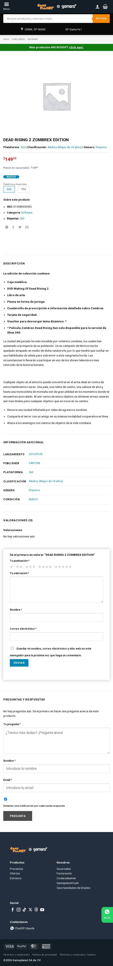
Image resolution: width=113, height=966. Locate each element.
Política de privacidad (44, 954)
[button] (105, 6)
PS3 (23, 189)
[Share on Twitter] (20, 227)
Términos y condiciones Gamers (78, 954)
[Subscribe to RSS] (36, 910)
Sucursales (64, 868)
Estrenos (15, 878)
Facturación (64, 873)
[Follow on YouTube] (42, 910)
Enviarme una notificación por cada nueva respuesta (34, 805)
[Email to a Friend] (27, 227)
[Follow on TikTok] (24, 910)
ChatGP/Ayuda (22, 928)
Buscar (101, 18)
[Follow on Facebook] (13, 910)
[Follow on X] (30, 910)
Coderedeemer (66, 878)
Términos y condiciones (16, 954)
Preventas (16, 868)
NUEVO (33, 499)
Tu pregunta (12, 724)
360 (23, 147)
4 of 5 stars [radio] (44, 567)
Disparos (101, 147)
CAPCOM (34, 463)
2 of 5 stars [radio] (18, 567)
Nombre (16, 609)
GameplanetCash (68, 883)
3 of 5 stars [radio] (30, 567)
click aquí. (76, 47)
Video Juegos (18, 39)
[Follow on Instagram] (19, 910)
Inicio (6, 39)
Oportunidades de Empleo (73, 888)
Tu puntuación (20, 560)
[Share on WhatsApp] (6, 227)
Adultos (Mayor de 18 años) (64, 147)
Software (33, 39)
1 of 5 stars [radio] (11, 567)
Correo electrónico (23, 628)
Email (7, 780)
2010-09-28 (35, 454)
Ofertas (15, 873)
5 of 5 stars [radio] (62, 567)
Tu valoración (19, 573)
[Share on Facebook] (13, 227)
